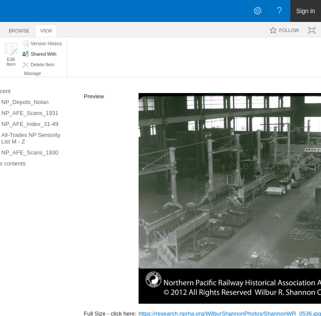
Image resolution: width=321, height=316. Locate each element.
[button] (11, 55)
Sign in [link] (305, 10)
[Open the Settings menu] (257, 11)
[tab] (19, 29)
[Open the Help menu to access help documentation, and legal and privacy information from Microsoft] (279, 11)
